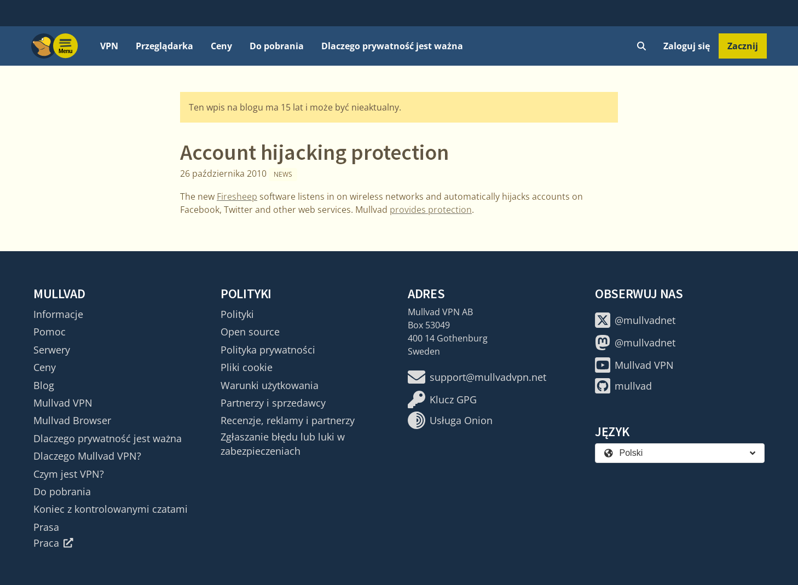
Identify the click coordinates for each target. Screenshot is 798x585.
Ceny (221, 46)
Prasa (46, 527)
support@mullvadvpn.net (477, 377)
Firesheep (237, 196)
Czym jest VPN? (68, 473)
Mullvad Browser (72, 420)
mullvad (623, 386)
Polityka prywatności (268, 349)
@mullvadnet (635, 320)
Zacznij (742, 46)
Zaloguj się (686, 46)
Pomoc (49, 331)
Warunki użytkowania (270, 385)
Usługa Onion (450, 420)
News (283, 174)
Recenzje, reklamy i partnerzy (288, 420)
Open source (250, 331)
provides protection (431, 210)
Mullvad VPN (62, 402)
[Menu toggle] (65, 46)
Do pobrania (277, 46)
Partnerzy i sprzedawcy (273, 402)
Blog (43, 385)
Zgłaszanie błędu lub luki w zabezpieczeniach (283, 443)
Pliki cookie (247, 367)
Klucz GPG (442, 399)
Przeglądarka (164, 46)
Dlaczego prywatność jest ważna (392, 46)
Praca (53, 542)
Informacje (58, 314)
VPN (109, 46)
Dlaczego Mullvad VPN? (87, 455)
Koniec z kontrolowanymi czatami (110, 509)
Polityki (237, 314)
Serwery (51, 349)
